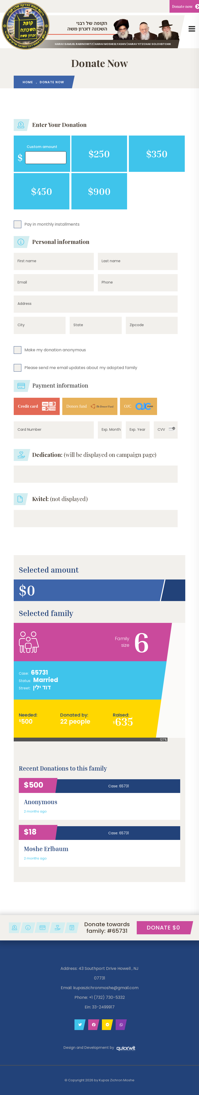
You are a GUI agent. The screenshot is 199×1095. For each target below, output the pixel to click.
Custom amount (42, 146)
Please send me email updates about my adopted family (80, 367)
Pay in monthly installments (52, 224)
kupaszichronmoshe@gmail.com (106, 988)
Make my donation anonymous (55, 349)
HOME (28, 82)
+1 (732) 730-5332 (107, 997)
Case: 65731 (118, 786)
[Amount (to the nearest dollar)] (45, 157)
